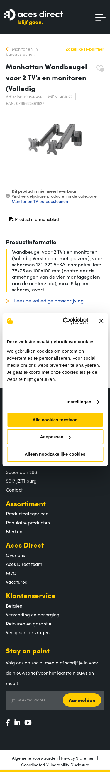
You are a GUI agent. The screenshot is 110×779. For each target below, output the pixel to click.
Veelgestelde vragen (28, 632)
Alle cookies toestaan (55, 419)
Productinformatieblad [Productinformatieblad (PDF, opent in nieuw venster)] (34, 220)
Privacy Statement (78, 758)
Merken (14, 531)
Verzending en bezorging (33, 614)
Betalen (14, 605)
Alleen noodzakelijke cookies (55, 454)
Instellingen (79, 401)
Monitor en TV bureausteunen (40, 201)
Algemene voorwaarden (35, 758)
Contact (14, 489)
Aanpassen (55, 436)
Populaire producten (28, 522)
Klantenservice (31, 595)
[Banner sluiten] (101, 321)
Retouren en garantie (28, 623)
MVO (11, 573)
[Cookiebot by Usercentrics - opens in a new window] (65, 321)
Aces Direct (25, 544)
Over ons (15, 555)
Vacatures (16, 581)
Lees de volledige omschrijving (48, 300)
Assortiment (26, 503)
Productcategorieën (27, 513)
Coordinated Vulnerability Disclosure (55, 765)
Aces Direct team (24, 564)
